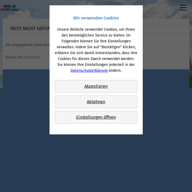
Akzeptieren (96, 86)
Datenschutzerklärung (89, 70)
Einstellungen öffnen (96, 117)
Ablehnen (96, 101)
